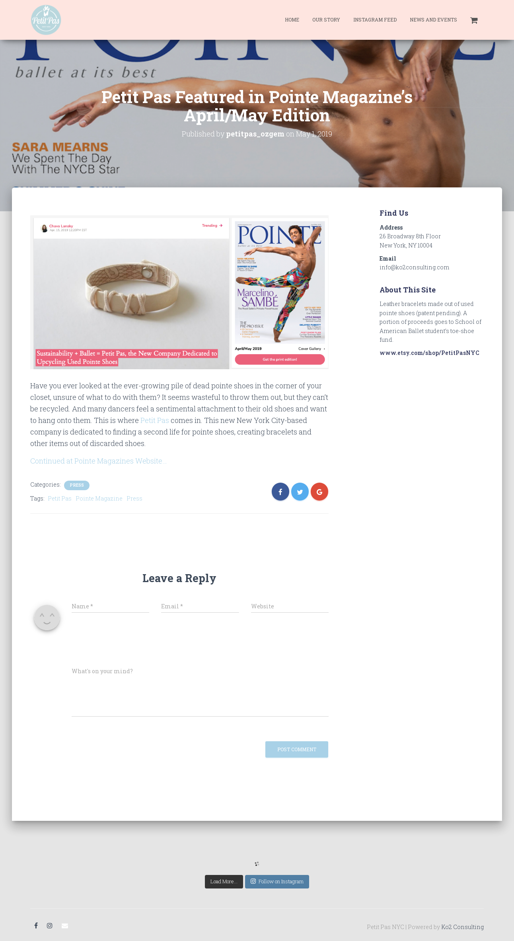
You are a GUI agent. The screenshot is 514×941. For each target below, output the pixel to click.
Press (77, 485)
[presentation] (126, 642)
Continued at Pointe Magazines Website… (98, 461)
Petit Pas (154, 420)
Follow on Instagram (277, 881)
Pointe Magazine (99, 498)
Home (292, 19)
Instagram (49, 926)
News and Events (433, 19)
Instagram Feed (375, 19)
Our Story (326, 19)
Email (65, 926)
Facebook (36, 926)
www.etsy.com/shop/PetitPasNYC (429, 353)
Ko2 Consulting (462, 927)
